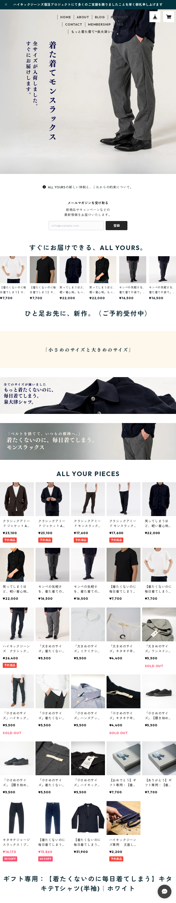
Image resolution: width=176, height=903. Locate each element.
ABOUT (83, 17)
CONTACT (73, 24)
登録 (116, 226)
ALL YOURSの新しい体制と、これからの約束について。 (88, 187)
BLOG (100, 17)
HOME (65, 17)
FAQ (120, 24)
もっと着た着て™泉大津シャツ (94, 32)
